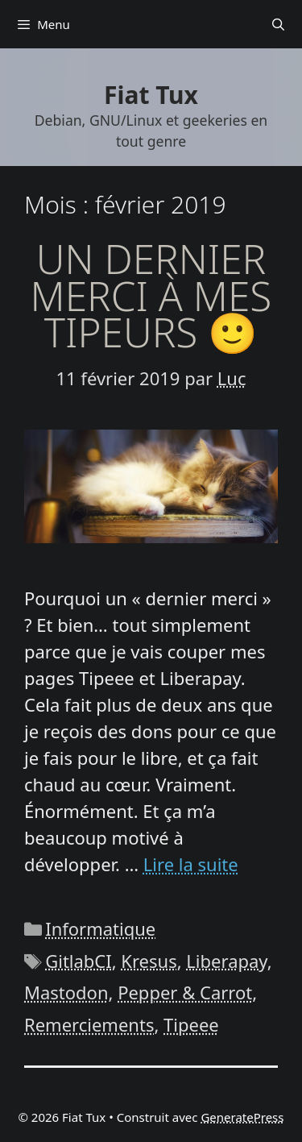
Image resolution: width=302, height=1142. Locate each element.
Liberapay (226, 961)
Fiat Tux (151, 94)
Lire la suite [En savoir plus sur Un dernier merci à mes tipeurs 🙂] (190, 864)
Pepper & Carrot (185, 992)
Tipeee (191, 1024)
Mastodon (66, 992)
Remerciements (89, 1024)
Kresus (148, 961)
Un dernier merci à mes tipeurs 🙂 (151, 295)
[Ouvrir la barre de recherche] (278, 24)
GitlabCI (78, 961)
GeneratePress (242, 1117)
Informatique (100, 928)
